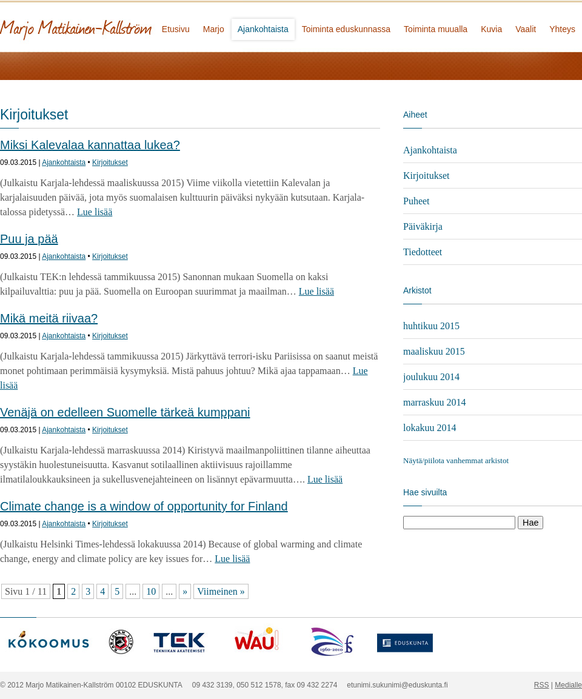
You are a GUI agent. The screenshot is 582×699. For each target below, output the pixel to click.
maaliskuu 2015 (434, 351)
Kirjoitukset (110, 162)
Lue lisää (94, 212)
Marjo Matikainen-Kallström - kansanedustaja (121, 26)
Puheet (416, 201)
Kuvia (491, 29)
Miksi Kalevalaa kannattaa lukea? (90, 145)
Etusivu (176, 29)
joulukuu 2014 (431, 377)
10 (151, 591)
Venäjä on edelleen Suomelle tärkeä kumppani (125, 412)
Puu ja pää (29, 239)
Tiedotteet (422, 252)
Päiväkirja (423, 226)
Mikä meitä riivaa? (49, 318)
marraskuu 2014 (434, 402)
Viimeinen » (221, 591)
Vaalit (525, 29)
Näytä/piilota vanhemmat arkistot (456, 460)
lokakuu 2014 (430, 428)
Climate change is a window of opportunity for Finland (144, 506)
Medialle (568, 685)
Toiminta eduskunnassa (346, 29)
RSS (541, 685)
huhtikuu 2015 (431, 326)
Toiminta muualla (435, 29)
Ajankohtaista (263, 29)
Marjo (213, 29)
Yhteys (562, 29)
